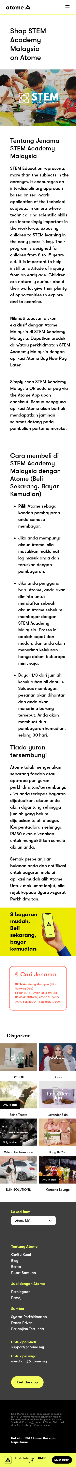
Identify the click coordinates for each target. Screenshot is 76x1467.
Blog (14, 1261)
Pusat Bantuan (23, 1273)
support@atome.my (27, 1347)
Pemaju (17, 1298)
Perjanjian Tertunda (27, 1329)
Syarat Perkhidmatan (29, 1317)
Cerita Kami (21, 1255)
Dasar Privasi (22, 1323)
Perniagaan (20, 1292)
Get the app (27, 1382)
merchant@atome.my (29, 1361)
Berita (16, 1267)
